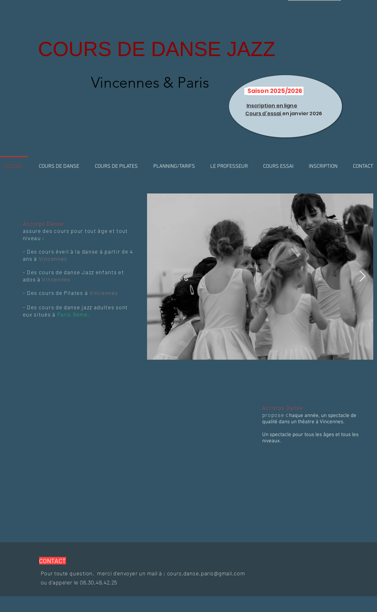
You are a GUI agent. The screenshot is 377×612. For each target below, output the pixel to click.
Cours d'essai (263, 113)
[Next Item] (362, 276)
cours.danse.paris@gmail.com (206, 573)
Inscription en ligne (272, 105)
